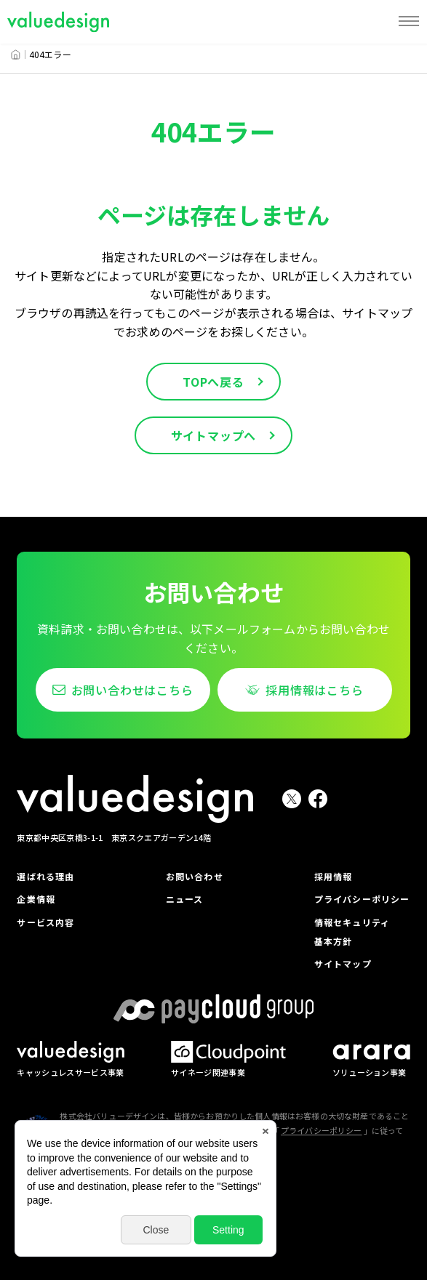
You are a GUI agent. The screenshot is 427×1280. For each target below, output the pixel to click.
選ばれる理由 (45, 876)
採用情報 (333, 876)
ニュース (185, 899)
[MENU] (409, 22)
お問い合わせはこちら (132, 690)
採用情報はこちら (314, 690)
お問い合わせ (194, 876)
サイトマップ (343, 963)
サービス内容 (45, 922)
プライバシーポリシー (362, 899)
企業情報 (36, 899)
